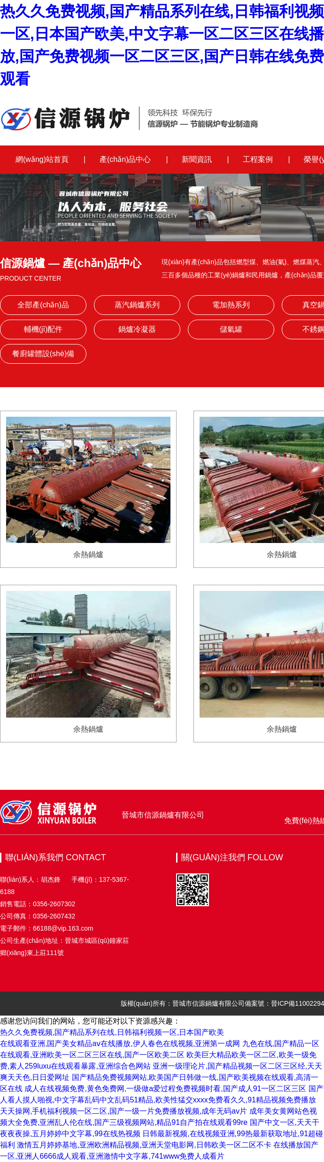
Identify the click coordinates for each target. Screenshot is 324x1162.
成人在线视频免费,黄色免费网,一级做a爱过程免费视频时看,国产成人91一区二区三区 (165, 1089)
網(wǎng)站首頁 (42, 159)
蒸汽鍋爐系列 (137, 305)
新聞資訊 (197, 159)
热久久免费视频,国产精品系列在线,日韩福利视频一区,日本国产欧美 (112, 1032)
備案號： (258, 1003)
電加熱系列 (231, 305)
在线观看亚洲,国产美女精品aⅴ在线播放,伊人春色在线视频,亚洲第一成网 (120, 1043)
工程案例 (258, 159)
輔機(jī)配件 (43, 329)
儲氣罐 (231, 329)
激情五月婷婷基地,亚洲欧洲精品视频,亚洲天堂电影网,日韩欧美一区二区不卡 (144, 1145)
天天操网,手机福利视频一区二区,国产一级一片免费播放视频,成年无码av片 (123, 1111)
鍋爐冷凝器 (137, 329)
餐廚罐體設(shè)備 (43, 354)
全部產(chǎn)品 (43, 305)
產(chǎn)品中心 (125, 159)
